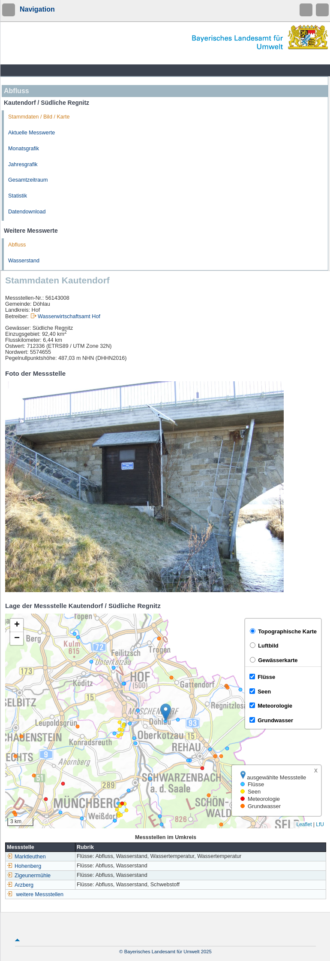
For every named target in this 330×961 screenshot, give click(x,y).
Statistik (17, 196)
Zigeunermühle (29, 876)
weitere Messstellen (40, 894)
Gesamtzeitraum (28, 180)
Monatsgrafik (23, 149)
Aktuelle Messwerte (31, 133)
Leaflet (304, 824)
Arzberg (20, 885)
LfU (320, 824)
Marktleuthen (26, 857)
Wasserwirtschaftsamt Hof (69, 316)
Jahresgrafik (23, 164)
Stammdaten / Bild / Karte (39, 117)
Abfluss (17, 245)
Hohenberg (24, 866)
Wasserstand (23, 261)
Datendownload (27, 212)
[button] (165, 712)
